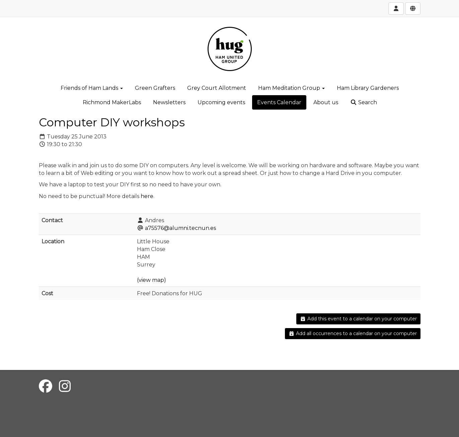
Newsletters (169, 102)
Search (363, 102)
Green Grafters (155, 88)
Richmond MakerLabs (112, 102)
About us (325, 102)
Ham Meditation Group (291, 88)
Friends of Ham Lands (92, 88)
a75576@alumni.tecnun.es (180, 228)
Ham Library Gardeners (368, 88)
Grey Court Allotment (216, 88)
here (147, 196)
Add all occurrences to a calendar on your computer (353, 333)
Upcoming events (221, 102)
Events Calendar (279, 102)
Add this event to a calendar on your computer (358, 319)
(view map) (151, 280)
